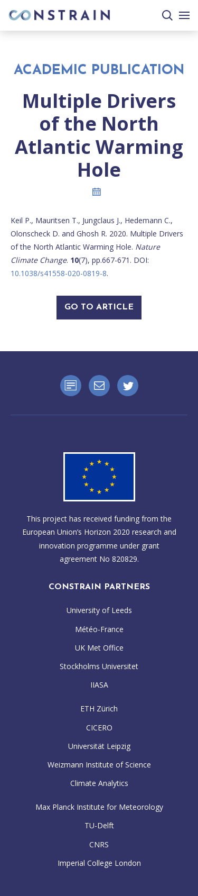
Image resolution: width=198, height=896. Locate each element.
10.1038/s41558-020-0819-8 (59, 273)
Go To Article (99, 307)
